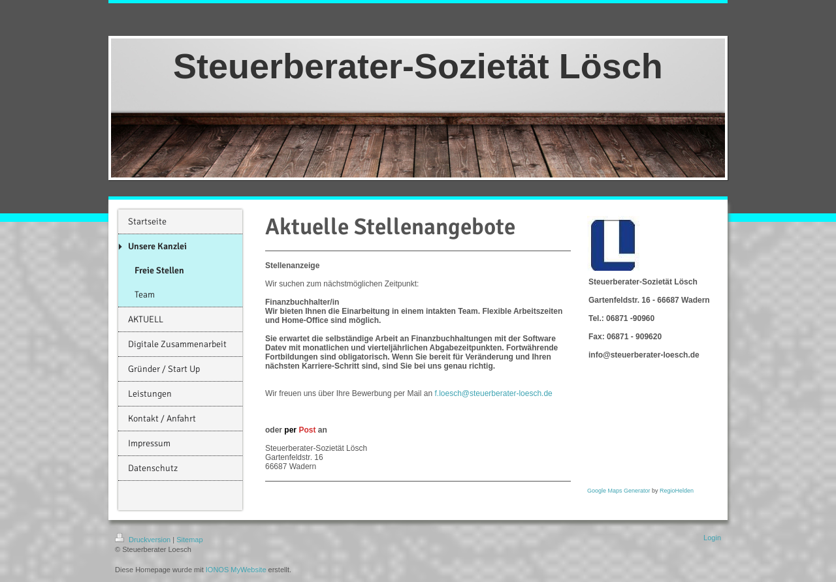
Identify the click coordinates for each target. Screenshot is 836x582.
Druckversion (143, 540)
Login (712, 538)
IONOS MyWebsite (236, 570)
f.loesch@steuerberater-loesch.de (493, 393)
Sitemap (189, 540)
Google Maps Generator (619, 490)
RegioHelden (677, 490)
